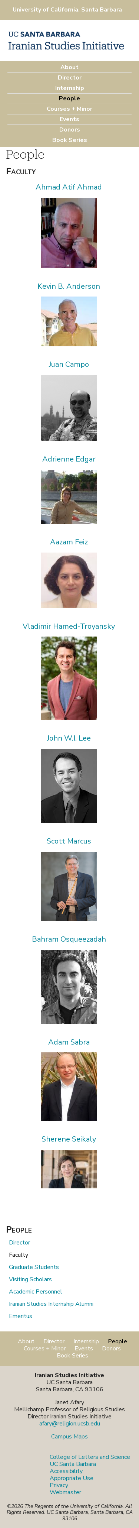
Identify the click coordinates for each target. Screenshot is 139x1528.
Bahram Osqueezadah (69, 939)
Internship (69, 88)
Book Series (69, 140)
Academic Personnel (35, 1292)
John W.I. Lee (69, 738)
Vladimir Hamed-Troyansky (69, 626)
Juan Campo (69, 364)
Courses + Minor (69, 109)
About (69, 67)
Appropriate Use (71, 1478)
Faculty (18, 1255)
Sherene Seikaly (69, 1139)
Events (69, 119)
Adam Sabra (69, 1042)
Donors (69, 130)
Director (70, 78)
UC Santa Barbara (73, 1464)
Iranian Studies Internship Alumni (51, 1304)
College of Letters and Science (90, 1457)
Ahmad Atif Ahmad (69, 187)
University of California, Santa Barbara (67, 10)
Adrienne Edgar (69, 459)
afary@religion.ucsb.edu (69, 1423)
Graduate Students (34, 1267)
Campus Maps (69, 1436)
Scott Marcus (69, 841)
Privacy (59, 1485)
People (69, 98)
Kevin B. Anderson (68, 286)
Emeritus (20, 1316)
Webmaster (65, 1492)
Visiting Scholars (30, 1279)
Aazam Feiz (69, 542)
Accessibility (66, 1471)
